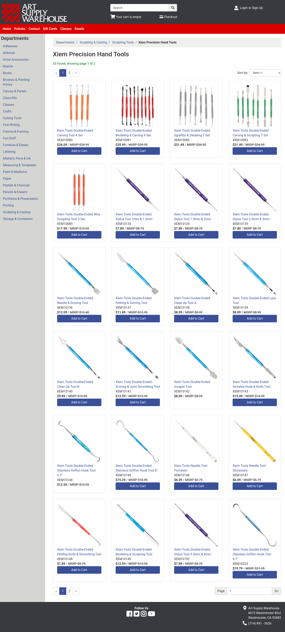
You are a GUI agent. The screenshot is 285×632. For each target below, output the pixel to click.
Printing (8, 205)
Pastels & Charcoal (16, 185)
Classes (66, 29)
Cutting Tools (12, 118)
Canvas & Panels (14, 91)
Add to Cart (79, 151)
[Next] (76, 73)
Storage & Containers (18, 219)
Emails (79, 29)
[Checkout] (168, 17)
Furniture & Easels (15, 145)
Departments (65, 42)
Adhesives (10, 46)
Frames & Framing (15, 131)
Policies (19, 29)
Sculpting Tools (123, 42)
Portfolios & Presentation (20, 199)
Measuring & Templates (19, 165)
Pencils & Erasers (15, 192)
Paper (7, 178)
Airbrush (9, 53)
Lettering (9, 152)
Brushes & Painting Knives (16, 82)
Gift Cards (50, 29)
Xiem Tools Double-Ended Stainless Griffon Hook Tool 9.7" (252, 554)
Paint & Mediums (15, 172)
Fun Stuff (9, 138)
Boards (8, 66)
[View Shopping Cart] (125, 17)
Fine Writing (11, 125)
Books (7, 73)
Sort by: (242, 73)
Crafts (7, 111)
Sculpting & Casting (16, 212)
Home (7, 29)
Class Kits (10, 98)
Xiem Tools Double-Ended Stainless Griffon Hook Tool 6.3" (76, 470)
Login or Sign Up (251, 8)
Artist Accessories (16, 59)
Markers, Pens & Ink (17, 158)
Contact (34, 29)
